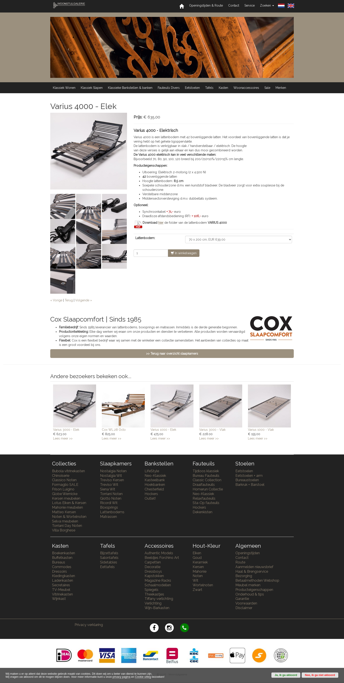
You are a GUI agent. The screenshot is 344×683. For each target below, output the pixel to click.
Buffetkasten (62, 558)
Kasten (223, 87)
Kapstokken (154, 576)
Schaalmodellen (158, 585)
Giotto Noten (110, 498)
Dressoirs (59, 571)
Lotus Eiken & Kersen (69, 503)
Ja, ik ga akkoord (286, 675)
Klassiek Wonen (64, 87)
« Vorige (56, 300)
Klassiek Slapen (92, 87)
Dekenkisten (202, 512)
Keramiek (200, 562)
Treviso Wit (109, 485)
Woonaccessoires (246, 87)
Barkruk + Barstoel (249, 485)
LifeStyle (152, 471)
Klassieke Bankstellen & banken (130, 87)
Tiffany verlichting (159, 599)
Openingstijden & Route (206, 5)
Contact (233, 5)
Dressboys (153, 571)
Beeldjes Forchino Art (162, 558)
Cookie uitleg (143, 676)
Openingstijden (247, 553)
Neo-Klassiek (155, 476)
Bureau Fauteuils (206, 476)
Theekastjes (154, 594)
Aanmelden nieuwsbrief (254, 567)
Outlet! (150, 498)
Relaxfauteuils (204, 498)
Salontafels (109, 558)
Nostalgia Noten (113, 471)
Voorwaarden (246, 603)
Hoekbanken (155, 485)
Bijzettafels (109, 553)
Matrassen (108, 517)
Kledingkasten (63, 576)
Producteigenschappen (254, 590)
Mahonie (199, 571)
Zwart (197, 590)
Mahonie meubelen (67, 507)
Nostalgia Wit (111, 476)
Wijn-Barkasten (157, 608)
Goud (197, 558)
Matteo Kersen (64, 512)
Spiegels (151, 590)
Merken (281, 87)
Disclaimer (243, 608)
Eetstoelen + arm (249, 476)
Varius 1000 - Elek (163, 429)
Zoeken (267, 5)
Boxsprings (109, 507)
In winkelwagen (184, 253)
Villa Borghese (63, 530)
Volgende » (83, 300)
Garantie (242, 599)
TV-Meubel (61, 590)
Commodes (61, 567)
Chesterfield (154, 489)
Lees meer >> (63, 438)
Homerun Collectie (208, 489)
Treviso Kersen (112, 480)
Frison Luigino (63, 489)
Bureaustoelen (247, 480)
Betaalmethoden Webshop (257, 580)
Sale (267, 87)
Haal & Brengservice (251, 571)
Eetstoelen (192, 87)
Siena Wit (107, 489)
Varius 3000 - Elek (66, 429)
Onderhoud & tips (249, 594)
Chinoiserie (60, 476)
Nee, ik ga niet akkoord (320, 675)
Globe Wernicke (64, 494)
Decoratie (152, 567)
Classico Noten (64, 480)
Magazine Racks (158, 580)
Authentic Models (159, 553)
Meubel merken (247, 585)
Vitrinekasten (62, 594)
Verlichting (153, 603)
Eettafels (107, 567)
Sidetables (108, 562)
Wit (195, 580)
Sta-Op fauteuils (206, 503)
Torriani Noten (111, 494)
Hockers (151, 494)
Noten (198, 576)
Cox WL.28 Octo (114, 429)
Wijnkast (59, 599)
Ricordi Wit (109, 503)
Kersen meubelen (66, 498)
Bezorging (243, 576)
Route (240, 562)
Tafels (209, 87)
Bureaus (58, 562)
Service (249, 5)
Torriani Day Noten (67, 526)
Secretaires (61, 585)
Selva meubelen (65, 521)
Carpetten (153, 562)
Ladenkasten (62, 580)
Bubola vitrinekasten (68, 471)
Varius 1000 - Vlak (261, 429)
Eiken (197, 553)
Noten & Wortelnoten (69, 517)
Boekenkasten (63, 553)
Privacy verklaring (89, 625)
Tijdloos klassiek (206, 471)
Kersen (198, 567)
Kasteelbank (155, 480)
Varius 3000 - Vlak (212, 429)
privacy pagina (121, 676)
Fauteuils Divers (169, 87)
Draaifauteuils (204, 485)
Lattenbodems (112, 512)
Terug (69, 300)
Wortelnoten (203, 585)
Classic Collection (207, 480)
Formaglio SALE (65, 485)
